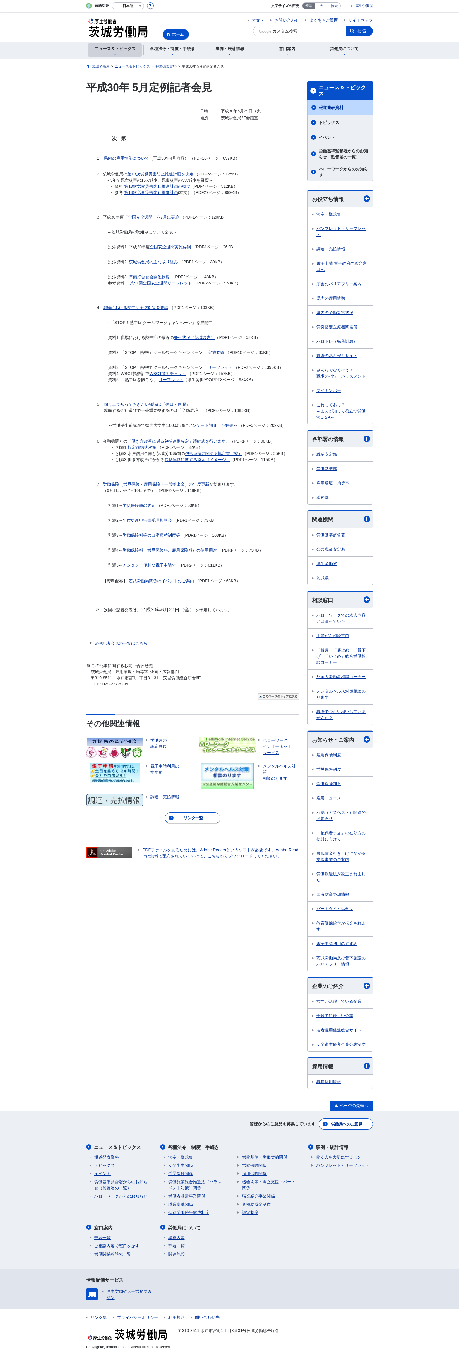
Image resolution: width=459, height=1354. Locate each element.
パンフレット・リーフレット (341, 231)
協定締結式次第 (142, 447)
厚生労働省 (364, 6)
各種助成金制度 (256, 1204)
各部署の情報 (341, 439)
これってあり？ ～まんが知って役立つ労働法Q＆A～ (341, 411)
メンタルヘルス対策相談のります (341, 694)
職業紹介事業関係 (258, 1196)
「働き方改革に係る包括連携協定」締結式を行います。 (178, 441)
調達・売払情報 (330, 249)
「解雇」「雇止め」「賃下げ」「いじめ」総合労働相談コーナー (341, 656)
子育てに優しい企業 (334, 1016)
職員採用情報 (328, 1082)
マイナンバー (328, 390)
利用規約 (176, 1316)
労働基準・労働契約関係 (264, 1157)
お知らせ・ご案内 (341, 739)
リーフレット (220, 367)
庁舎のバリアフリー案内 (339, 284)
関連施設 (176, 1253)
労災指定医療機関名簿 (336, 327)
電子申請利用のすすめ (336, 944)
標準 (308, 6)
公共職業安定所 (330, 549)
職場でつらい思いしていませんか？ (341, 715)
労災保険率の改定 (139, 505)
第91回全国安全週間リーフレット (161, 283)
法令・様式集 (328, 214)
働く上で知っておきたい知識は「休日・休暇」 (147, 404)
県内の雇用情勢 (330, 298)
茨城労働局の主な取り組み (153, 262)
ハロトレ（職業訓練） (336, 341)
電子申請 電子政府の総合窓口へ (341, 266)
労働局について (184, 1227)
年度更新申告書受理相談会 (147, 520)
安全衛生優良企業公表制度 (341, 1044)
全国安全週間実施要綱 (170, 247)
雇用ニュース (328, 798)
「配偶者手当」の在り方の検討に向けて (341, 836)
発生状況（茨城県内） (194, 337)
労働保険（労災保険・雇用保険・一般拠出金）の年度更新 (156, 484)
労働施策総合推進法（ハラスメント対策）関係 (195, 1184)
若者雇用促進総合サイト (339, 1030)
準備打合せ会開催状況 (149, 276)
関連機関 (341, 519)
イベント (327, 137)
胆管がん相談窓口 (332, 636)
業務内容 (176, 1237)
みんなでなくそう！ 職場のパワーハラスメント (341, 373)
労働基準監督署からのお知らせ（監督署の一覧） (343, 154)
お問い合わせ (287, 20)
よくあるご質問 (323, 20)
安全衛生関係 (180, 1165)
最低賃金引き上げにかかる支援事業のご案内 (341, 856)
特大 (334, 6)
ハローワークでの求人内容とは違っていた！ (341, 618)
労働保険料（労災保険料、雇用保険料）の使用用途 (170, 550)
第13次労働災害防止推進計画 (151, 192)
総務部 (322, 497)
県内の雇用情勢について (126, 158)
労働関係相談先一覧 (112, 1253)
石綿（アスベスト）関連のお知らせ (341, 815)
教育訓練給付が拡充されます (341, 926)
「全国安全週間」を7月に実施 (151, 217)
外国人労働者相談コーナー (341, 677)
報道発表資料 (331, 107)
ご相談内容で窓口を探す (116, 1245)
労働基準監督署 (330, 535)
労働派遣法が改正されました (341, 877)
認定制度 (250, 1212)
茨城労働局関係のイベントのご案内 (161, 581)
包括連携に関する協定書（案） (213, 453)
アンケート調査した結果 (210, 425)
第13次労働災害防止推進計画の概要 (157, 186)
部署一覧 (102, 1237)
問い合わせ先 (207, 1316)
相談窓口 (341, 599)
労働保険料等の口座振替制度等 (151, 535)
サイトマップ (360, 20)
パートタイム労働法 (334, 909)
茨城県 (322, 578)
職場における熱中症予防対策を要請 (135, 307)
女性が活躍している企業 (339, 1001)
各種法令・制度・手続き (194, 1147)
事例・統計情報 (332, 1147)
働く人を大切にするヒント (340, 1157)
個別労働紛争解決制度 (188, 1212)
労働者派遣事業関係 (186, 1196)
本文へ (258, 20)
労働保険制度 (328, 784)
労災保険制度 (328, 769)
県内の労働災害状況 (334, 312)
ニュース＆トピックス (342, 91)
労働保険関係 (254, 1165)
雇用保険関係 (254, 1173)
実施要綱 (216, 352)
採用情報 (341, 1066)
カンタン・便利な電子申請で (149, 565)
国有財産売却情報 (332, 894)
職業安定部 (326, 454)
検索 (362, 31)
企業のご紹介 (341, 986)
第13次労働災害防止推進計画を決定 (160, 174)
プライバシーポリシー (137, 1316)
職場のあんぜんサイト (336, 355)
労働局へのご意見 (346, 1124)
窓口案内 (103, 1227)
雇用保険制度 (328, 755)
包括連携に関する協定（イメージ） (197, 459)
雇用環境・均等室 (332, 483)
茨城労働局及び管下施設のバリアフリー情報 (341, 961)
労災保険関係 (180, 1173)
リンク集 (98, 1316)
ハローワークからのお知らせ (343, 172)
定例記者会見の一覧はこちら (121, 643)
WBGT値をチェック (167, 373)
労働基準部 (326, 469)
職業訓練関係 (180, 1204)
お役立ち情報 (341, 198)
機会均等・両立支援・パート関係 (268, 1184)
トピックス (329, 122)
